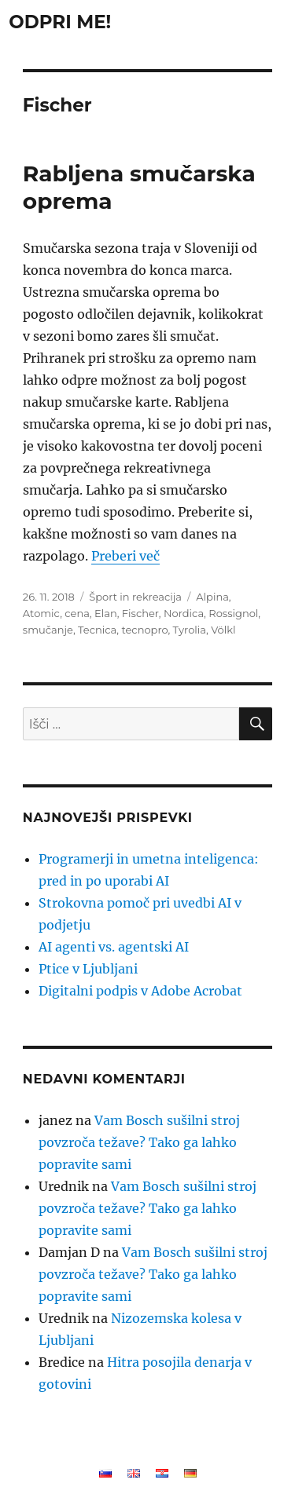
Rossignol (233, 613)
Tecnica (97, 629)
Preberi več (125, 556)
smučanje (48, 629)
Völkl (223, 629)
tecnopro (144, 629)
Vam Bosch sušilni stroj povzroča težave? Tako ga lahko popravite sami (139, 1142)
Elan (105, 613)
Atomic (41, 613)
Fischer (140, 613)
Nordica (184, 613)
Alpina (212, 596)
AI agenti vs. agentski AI (114, 947)
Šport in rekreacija (135, 596)
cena (77, 613)
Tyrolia (189, 629)
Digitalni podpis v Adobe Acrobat (140, 991)
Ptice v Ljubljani (88, 969)
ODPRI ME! (60, 22)
